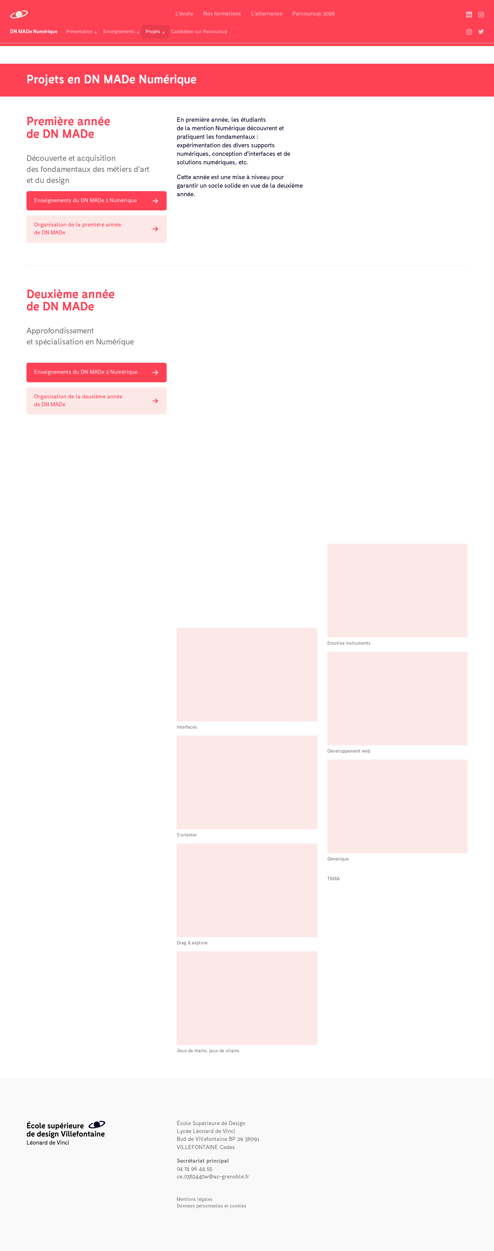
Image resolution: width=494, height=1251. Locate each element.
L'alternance (266, 14)
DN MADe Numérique (33, 31)
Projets (153, 31)
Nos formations (222, 14)
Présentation (79, 31)
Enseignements (119, 31)
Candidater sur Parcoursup (199, 31)
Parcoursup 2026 (313, 14)
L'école (184, 14)
